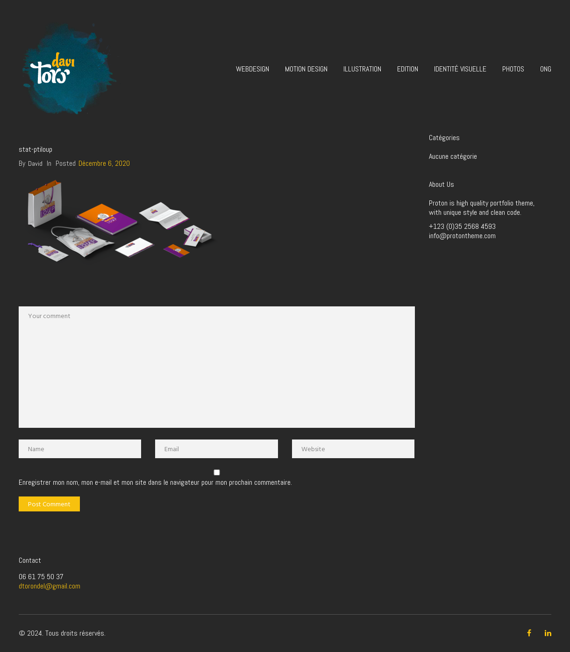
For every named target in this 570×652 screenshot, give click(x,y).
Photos (513, 69)
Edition (407, 69)
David (35, 163)
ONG (545, 69)
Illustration (362, 69)
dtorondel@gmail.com (49, 586)
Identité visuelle (460, 69)
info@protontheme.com (462, 236)
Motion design (306, 69)
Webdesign (252, 69)
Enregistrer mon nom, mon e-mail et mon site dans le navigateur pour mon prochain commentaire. (155, 482)
